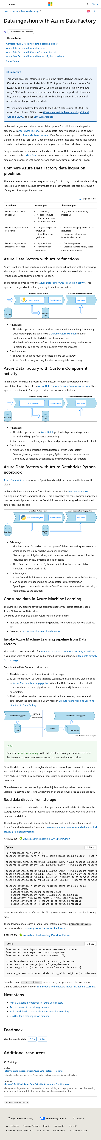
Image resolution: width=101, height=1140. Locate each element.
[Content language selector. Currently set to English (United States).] (20, 1118)
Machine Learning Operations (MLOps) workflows (68, 651)
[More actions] (94, 11)
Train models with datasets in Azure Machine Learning (65, 986)
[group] (50, 879)
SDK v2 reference (43, 116)
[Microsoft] (50, 4)
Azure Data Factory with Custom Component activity (31, 52)
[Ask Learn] (89, 11)
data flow (31, 155)
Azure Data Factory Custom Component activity (64, 386)
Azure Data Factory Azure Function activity (62, 282)
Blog (45, 1125)
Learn (6, 11)
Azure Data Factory (28, 130)
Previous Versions (31, 1125)
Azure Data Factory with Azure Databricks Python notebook (35, 56)
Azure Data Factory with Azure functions (25, 47)
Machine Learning (30, 11)
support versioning (27, 753)
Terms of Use (43, 1130)
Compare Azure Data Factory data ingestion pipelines (32, 43)
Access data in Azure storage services (30, 1007)
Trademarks (58, 1130)
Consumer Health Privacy (18, 1130)
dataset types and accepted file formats (45, 928)
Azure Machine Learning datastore (41, 631)
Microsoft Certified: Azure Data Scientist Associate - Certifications (36, 1084)
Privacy (71, 1125)
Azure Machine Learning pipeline (31, 683)
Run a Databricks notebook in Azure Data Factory (36, 1002)
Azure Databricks (13, 480)
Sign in (95, 4)
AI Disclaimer (12, 1125)
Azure (15, 11)
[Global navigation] (3, 4)
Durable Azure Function (64, 333)
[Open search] (87, 4)
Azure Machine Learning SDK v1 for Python (46, 838)
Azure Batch (46, 432)
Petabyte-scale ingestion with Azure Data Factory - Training (33, 1070)
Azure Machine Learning (36, 135)
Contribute (59, 1125)
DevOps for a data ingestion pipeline (29, 1015)
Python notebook (78, 491)
